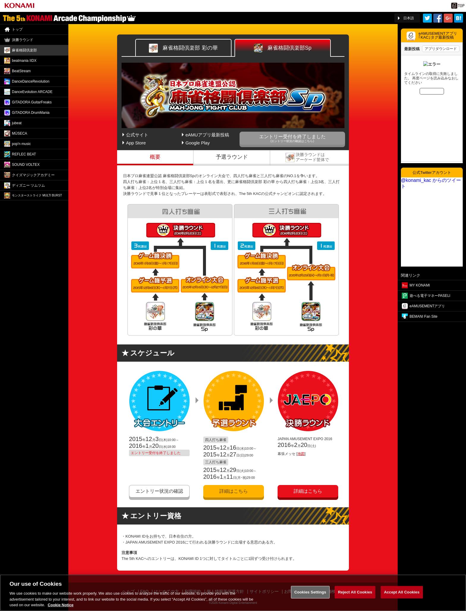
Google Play (197, 142)
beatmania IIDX (24, 61)
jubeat (17, 123)
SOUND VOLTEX (26, 165)
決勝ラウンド (309, 157)
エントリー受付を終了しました (292, 138)
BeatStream (21, 71)
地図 (301, 454)
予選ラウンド (232, 157)
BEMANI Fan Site (423, 316)
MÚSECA (19, 133)
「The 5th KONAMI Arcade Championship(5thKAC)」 (69, 18)
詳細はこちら (233, 491)
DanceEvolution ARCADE (32, 92)
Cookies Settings (310, 596)
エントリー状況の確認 (159, 491)
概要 (155, 157)
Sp (282, 48)
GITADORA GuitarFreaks (32, 102)
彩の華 (183, 48)
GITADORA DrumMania (30, 113)
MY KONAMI (420, 285)
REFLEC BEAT (24, 154)
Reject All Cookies (355, 596)
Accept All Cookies (402, 596)
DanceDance (30, 81)
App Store (136, 142)
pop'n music (21, 144)
